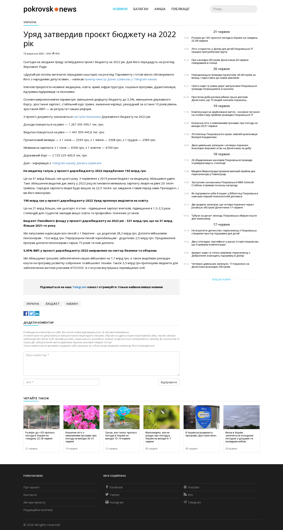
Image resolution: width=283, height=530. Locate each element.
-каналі (152, 79)
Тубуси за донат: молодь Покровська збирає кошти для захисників (224, 217)
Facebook (114, 487)
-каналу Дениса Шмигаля (83, 163)
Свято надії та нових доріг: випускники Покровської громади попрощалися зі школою (224, 87)
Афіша (160, 9)
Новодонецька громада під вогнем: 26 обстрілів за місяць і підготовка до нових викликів (224, 76)
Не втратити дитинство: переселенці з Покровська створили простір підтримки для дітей (224, 232)
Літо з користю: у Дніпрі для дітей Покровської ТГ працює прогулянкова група (222, 50)
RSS (188, 495)
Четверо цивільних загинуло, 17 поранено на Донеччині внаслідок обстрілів (220, 265)
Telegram (140, 79)
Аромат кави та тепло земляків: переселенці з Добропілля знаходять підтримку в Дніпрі (221, 254)
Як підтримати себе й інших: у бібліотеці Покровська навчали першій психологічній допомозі (225, 195)
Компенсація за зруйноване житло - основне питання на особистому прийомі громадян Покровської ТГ (226, 113)
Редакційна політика (38, 510)
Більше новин (221, 279)
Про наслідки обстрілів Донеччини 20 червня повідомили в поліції (220, 61)
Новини (120, 9)
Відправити (169, 382)
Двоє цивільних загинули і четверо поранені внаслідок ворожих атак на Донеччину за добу (221, 147)
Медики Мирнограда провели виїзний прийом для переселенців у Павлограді (223, 173)
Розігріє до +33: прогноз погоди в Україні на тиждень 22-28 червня (225, 39)
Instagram (114, 502)
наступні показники (87, 117)
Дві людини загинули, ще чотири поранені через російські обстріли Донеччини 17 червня (223, 206)
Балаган (140, 9)
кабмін (72, 304)
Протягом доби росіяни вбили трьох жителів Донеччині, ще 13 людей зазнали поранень (220, 99)
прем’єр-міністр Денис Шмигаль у (109, 79)
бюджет (53, 304)
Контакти (30, 495)
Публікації (180, 9)
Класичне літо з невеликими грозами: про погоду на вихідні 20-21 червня (225, 124)
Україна (29, 22)
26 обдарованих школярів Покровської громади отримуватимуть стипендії (222, 162)
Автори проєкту (34, 502)
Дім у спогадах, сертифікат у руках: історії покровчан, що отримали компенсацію (225, 243)
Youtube (191, 487)
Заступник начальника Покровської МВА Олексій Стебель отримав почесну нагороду (223, 184)
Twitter (112, 495)
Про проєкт (31, 487)
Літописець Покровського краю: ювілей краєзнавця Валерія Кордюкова (224, 136)
